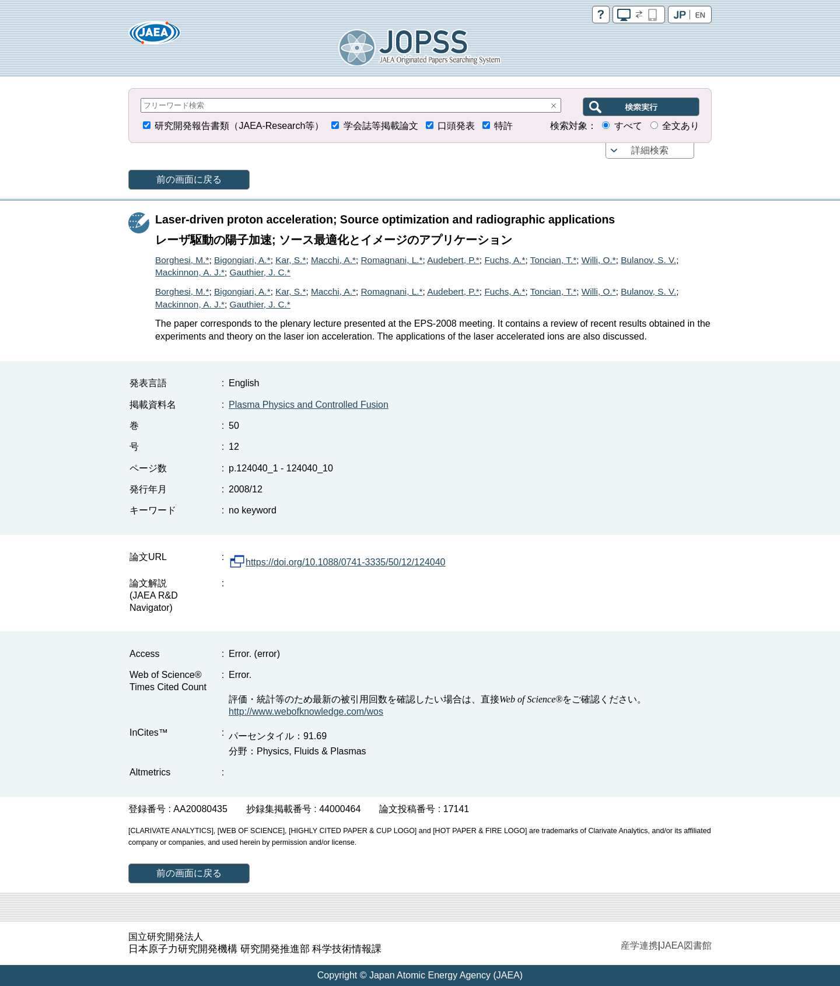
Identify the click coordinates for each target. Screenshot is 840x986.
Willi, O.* (599, 260)
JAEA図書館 (686, 945)
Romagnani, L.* (392, 260)
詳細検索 (649, 150)
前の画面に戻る (189, 179)
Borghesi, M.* (182, 260)
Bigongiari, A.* (242, 260)
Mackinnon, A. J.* (190, 272)
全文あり (680, 126)
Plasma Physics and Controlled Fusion (308, 405)
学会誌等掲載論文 (381, 126)
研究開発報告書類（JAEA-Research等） (239, 126)
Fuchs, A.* (504, 260)
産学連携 (639, 945)
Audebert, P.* (453, 260)
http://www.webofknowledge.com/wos (306, 711)
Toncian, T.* (553, 260)
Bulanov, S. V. (648, 260)
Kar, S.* (290, 260)
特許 (503, 126)
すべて (628, 126)
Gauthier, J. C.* (259, 272)
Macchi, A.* (333, 260)
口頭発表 (456, 126)
